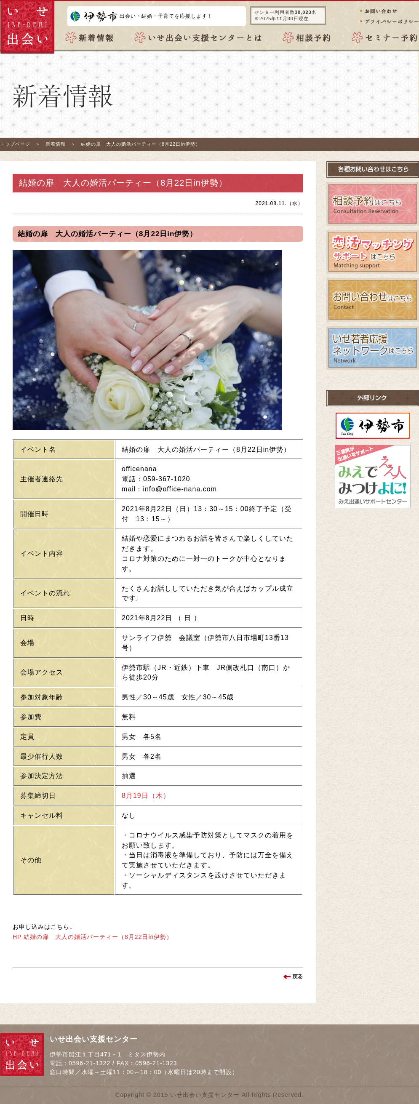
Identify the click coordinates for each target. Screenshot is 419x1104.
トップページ (15, 144)
